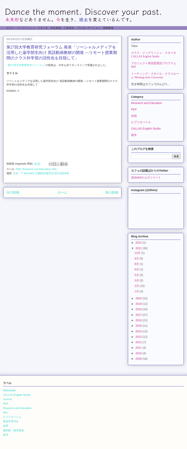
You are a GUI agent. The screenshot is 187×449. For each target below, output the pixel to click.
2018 (139, 309)
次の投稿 (12, 192)
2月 (137, 285)
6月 (137, 269)
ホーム (62, 192)
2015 (139, 325)
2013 (139, 336)
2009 (139, 358)
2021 (139, 248)
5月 (137, 275)
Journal (7, 399)
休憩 (134, 115)
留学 (134, 135)
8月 (137, 264)
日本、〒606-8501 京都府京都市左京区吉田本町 (41, 173)
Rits (54, 169)
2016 (139, 320)
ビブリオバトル (141, 122)
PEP (18, 169)
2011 (139, 347)
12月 (138, 252)
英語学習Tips (10, 421)
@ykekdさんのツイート (146, 177)
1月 (137, 291)
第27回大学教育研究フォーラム (25, 65)
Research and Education (36, 169)
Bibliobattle (9, 390)
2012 (139, 342)
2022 (139, 242)
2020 (139, 298)
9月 (137, 258)
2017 (139, 314)
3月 (137, 280)
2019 (139, 303)
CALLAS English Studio (146, 128)
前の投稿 (111, 192)
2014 (139, 331)
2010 (139, 353)
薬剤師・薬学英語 (13, 430)
